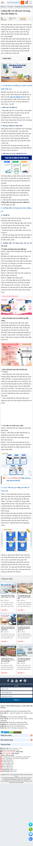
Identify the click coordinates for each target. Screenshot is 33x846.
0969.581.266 (9, 770)
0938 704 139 (9, 773)
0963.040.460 (10, 768)
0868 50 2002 (13, 776)
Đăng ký (16, 705)
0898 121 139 (13, 774)
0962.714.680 (16, 763)
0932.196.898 (18, 762)
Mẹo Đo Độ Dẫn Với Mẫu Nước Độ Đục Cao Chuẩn (8, 596)
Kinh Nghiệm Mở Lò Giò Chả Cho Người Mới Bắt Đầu (24, 597)
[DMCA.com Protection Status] (15, 737)
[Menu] (30, 2)
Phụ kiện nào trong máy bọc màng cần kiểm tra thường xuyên (24, 665)
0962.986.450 (9, 765)
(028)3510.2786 (26, 762)
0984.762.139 (9, 771)
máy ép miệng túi (16, 97)
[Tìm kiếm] (22, 2)
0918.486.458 (9, 763)
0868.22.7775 (10, 766)
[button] (31, 741)
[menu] (29, 58)
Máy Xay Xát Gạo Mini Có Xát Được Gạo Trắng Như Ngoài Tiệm (8, 628)
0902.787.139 (11, 762)
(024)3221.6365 (24, 763)
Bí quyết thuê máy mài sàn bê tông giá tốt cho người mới (24, 628)
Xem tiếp (3, 610)
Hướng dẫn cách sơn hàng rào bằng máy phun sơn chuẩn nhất (8, 660)
